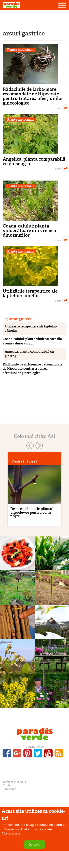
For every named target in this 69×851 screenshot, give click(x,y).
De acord (34, 844)
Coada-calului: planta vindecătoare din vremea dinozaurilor (29, 230)
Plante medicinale (20, 50)
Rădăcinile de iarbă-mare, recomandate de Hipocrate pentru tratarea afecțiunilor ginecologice (33, 96)
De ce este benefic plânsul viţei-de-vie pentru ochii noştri (31, 512)
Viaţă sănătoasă (24, 461)
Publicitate (9, 789)
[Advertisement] (34, 19)
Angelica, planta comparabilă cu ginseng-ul (34, 161)
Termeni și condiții (14, 782)
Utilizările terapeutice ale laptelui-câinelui (30, 293)
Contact (8, 785)
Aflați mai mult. (11, 833)
